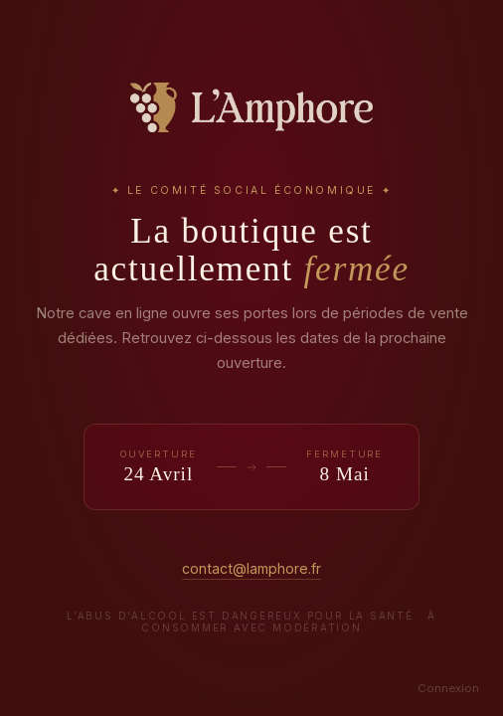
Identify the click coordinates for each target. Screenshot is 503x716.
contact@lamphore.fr (251, 568)
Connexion (448, 688)
